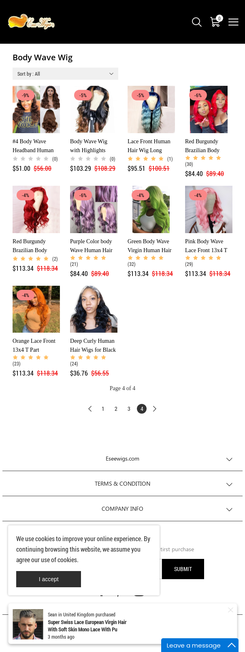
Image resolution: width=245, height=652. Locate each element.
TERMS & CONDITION (122, 483)
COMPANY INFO (122, 508)
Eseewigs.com (122, 458)
